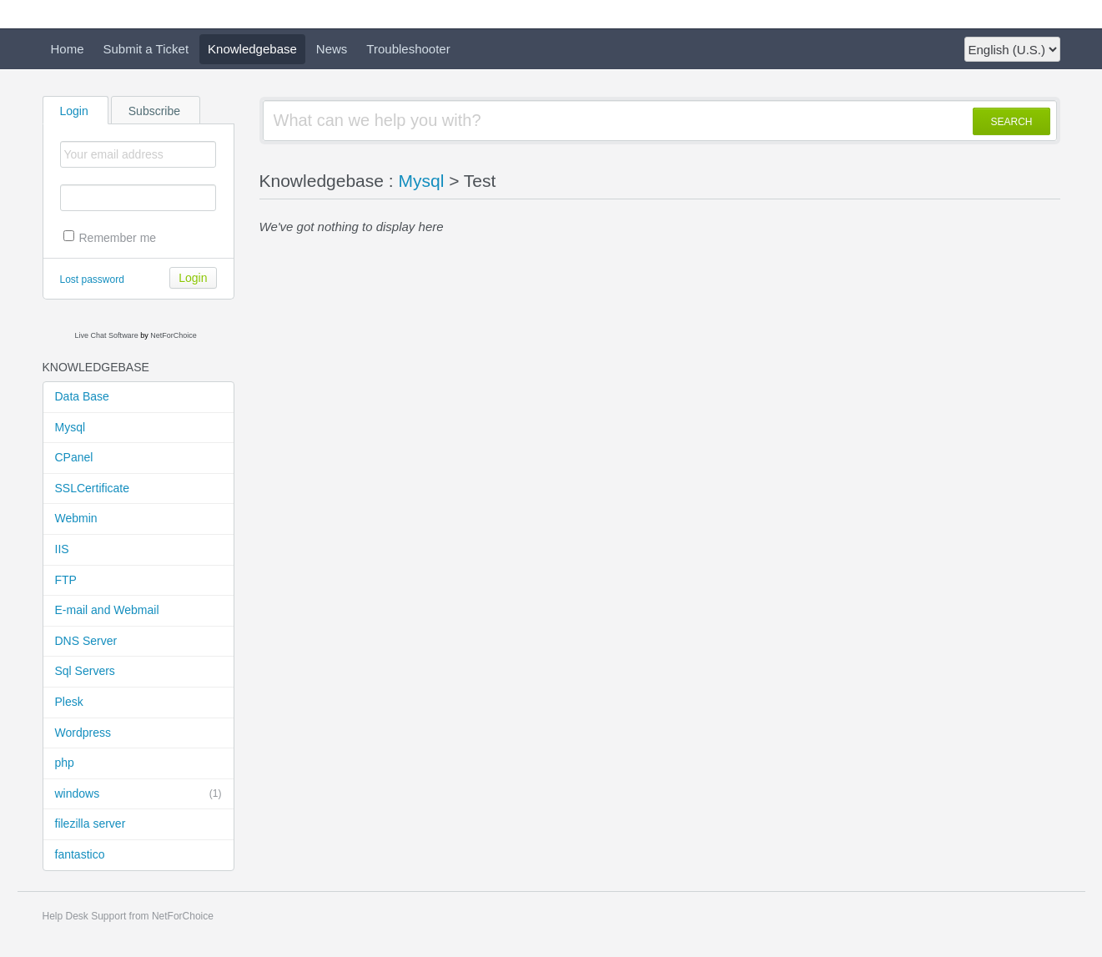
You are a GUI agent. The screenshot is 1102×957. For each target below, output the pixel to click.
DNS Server (86, 640)
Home (67, 49)
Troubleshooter (408, 49)
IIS (62, 549)
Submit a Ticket (146, 49)
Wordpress (83, 732)
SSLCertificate (92, 488)
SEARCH (1011, 122)
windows (138, 794)
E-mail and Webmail (107, 610)
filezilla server (90, 823)
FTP (66, 580)
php (64, 762)
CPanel (74, 457)
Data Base (82, 396)
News (332, 49)
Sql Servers (85, 670)
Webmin (76, 518)
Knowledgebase (252, 49)
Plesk (69, 701)
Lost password (92, 279)
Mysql (70, 427)
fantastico (80, 854)
